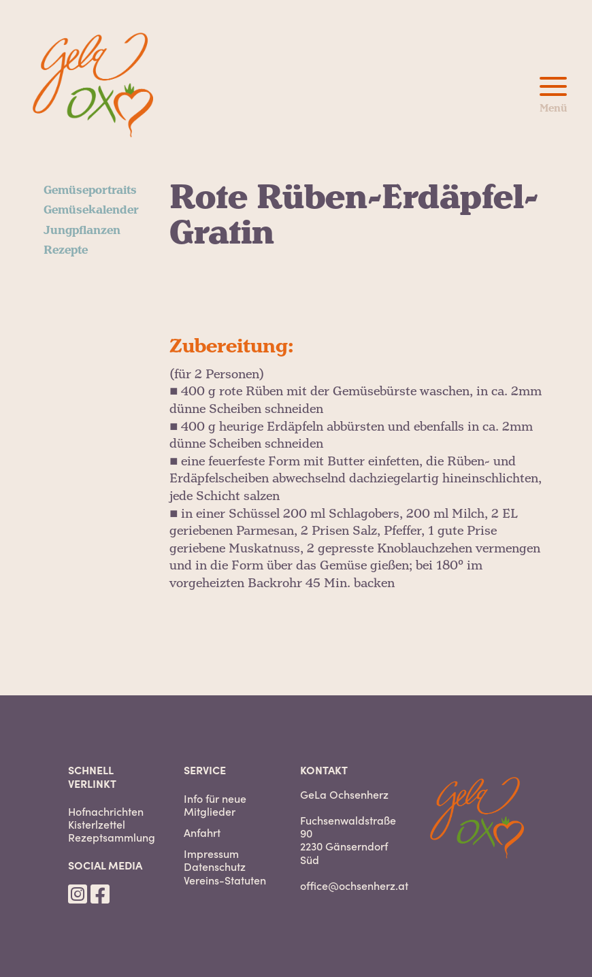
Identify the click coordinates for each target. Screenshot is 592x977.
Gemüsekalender (91, 210)
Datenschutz (215, 866)
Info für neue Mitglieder (215, 805)
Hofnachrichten (106, 811)
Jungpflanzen (82, 230)
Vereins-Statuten (225, 880)
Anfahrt (202, 832)
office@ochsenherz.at (354, 885)
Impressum (211, 853)
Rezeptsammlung (111, 837)
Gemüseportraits (90, 190)
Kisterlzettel (96, 824)
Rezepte (66, 250)
